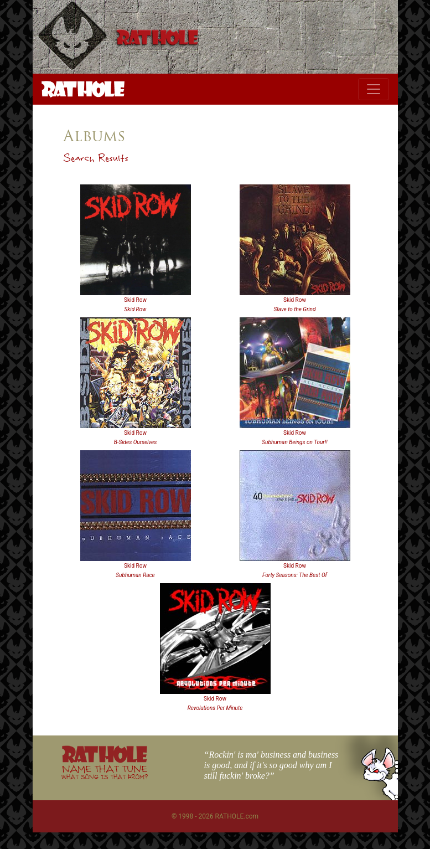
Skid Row (135, 300)
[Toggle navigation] (373, 89)
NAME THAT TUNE (104, 771)
